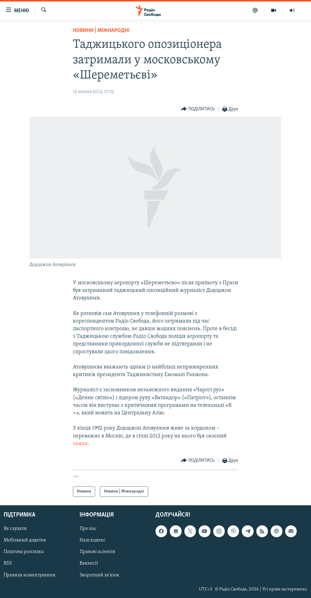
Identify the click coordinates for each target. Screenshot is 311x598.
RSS (8, 563)
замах (80, 444)
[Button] (197, 109)
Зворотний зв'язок (99, 575)
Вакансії (89, 563)
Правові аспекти (97, 551)
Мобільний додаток (25, 540)
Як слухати (15, 528)
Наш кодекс (92, 540)
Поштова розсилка (24, 551)
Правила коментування (29, 575)
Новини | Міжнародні (101, 30)
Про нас (88, 528)
